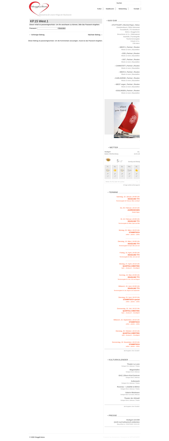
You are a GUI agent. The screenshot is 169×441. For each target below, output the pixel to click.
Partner (130, 47)
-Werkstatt (134, 27)
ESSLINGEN (121, 90)
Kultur (99, 9)
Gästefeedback (121, 27)
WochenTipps (128, 25)
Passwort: (43, 28)
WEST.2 (123, 72)
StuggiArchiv (135, 32)
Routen (137, 47)
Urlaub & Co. (135, 41)
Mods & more (126, 49)
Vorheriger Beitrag (37, 35)
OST (124, 59)
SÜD (124, 53)
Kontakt (136, 9)
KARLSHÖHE (120, 78)
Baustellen (136, 49)
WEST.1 (123, 47)
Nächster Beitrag (94, 35)
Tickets (138, 366)
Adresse (132, 366)
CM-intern (136, 43)
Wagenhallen (135, 370)
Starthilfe (126, 37)
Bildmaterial (135, 34)
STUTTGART (117, 25)
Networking (123, 9)
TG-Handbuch (135, 29)
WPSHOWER (135, 437)
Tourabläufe (124, 29)
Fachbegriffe (135, 37)
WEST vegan (121, 84)
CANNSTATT (121, 66)
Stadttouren (110, 9)
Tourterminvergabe (133, 39)
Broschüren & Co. (123, 34)
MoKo (127, 32)
